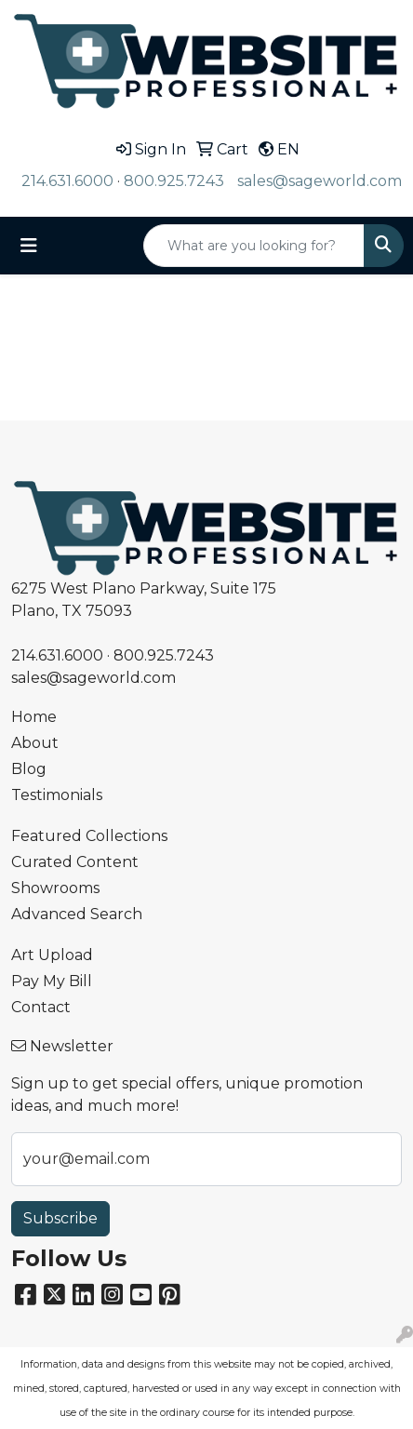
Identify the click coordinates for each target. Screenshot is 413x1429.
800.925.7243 (174, 181)
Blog (29, 769)
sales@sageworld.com (319, 181)
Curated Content (75, 862)
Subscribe (60, 1218)
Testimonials (56, 795)
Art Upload (52, 955)
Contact (41, 1007)
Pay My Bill (51, 981)
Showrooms (55, 888)
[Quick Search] (254, 245)
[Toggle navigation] (28, 246)
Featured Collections (89, 836)
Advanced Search (76, 914)
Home (34, 717)
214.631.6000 (67, 181)
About (35, 743)
